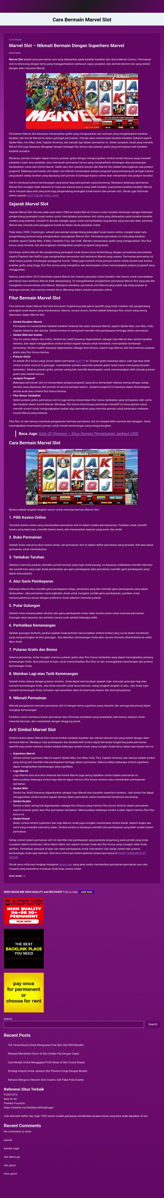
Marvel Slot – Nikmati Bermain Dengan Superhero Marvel (66, 45)
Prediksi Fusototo (14, 1103)
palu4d (8, 1140)
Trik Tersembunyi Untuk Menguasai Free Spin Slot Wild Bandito (46, 1045)
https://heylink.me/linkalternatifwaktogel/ (29, 1107)
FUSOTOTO (10, 1094)
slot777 (80, 360)
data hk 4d (10, 1098)
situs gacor (10, 1173)
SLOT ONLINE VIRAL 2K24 (43, 195)
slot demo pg (12, 1156)
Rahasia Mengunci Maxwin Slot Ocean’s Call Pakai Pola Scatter (46, 1079)
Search (8, 1018)
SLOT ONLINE (15, 40)
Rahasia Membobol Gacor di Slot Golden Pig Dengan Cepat (43, 1053)
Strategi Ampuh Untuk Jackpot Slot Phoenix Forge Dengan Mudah (47, 1071)
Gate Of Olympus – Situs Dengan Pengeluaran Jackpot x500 (88, 433)
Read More (17, 876)
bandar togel (11, 1148)
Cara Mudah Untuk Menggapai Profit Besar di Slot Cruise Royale (46, 1062)
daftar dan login (30, 1116)
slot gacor (10, 1165)
